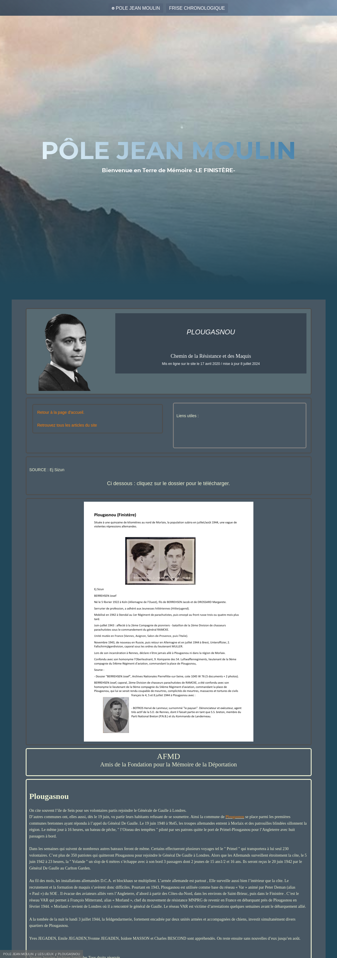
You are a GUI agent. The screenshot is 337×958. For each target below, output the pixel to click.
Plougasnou (234, 817)
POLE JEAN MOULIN (138, 8)
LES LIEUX (46, 954)
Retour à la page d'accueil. (60, 412)
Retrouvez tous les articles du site (67, 425)
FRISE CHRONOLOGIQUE (197, 8)
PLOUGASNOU (69, 954)
